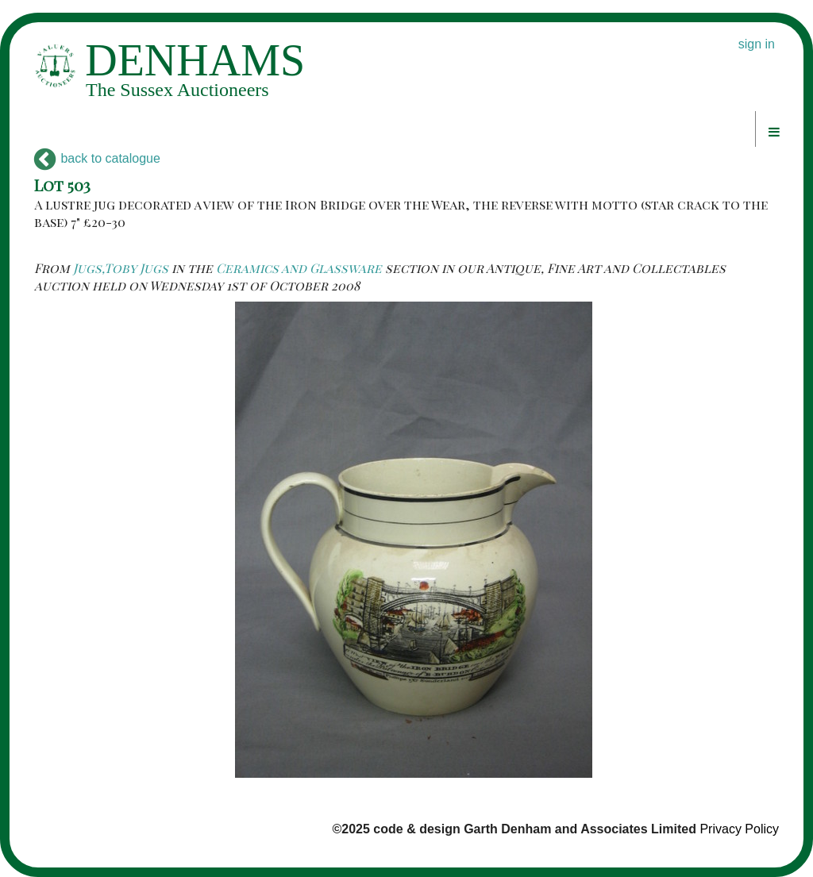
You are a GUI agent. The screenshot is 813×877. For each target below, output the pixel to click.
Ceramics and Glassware (299, 268)
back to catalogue (97, 158)
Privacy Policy (739, 829)
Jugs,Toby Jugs (120, 268)
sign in (756, 44)
